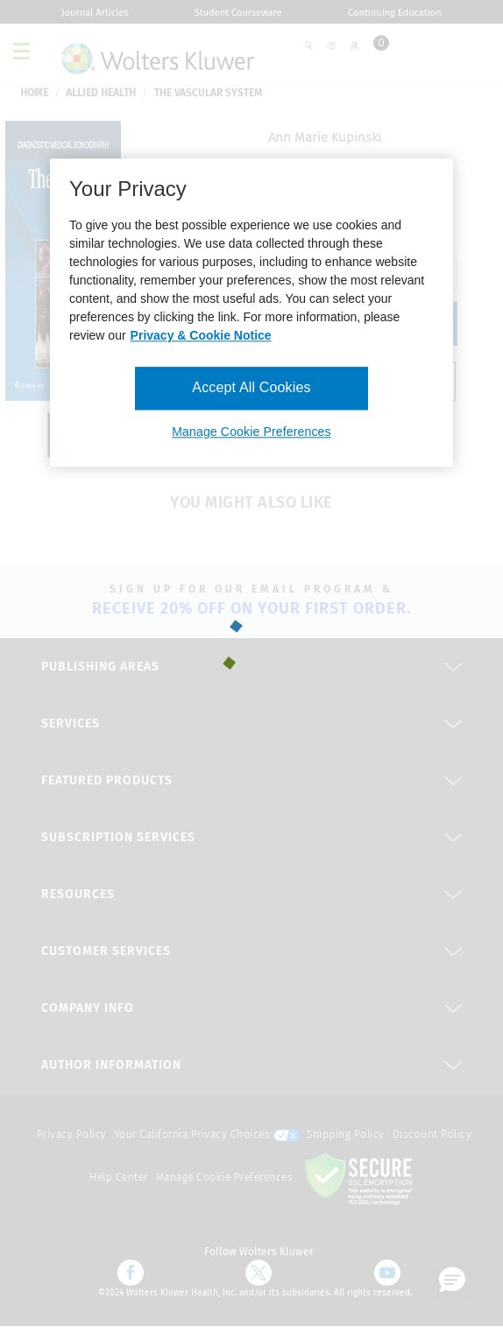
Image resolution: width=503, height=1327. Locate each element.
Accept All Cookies (251, 388)
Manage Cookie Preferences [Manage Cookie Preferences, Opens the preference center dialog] (251, 432)
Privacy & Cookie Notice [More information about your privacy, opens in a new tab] (201, 336)
